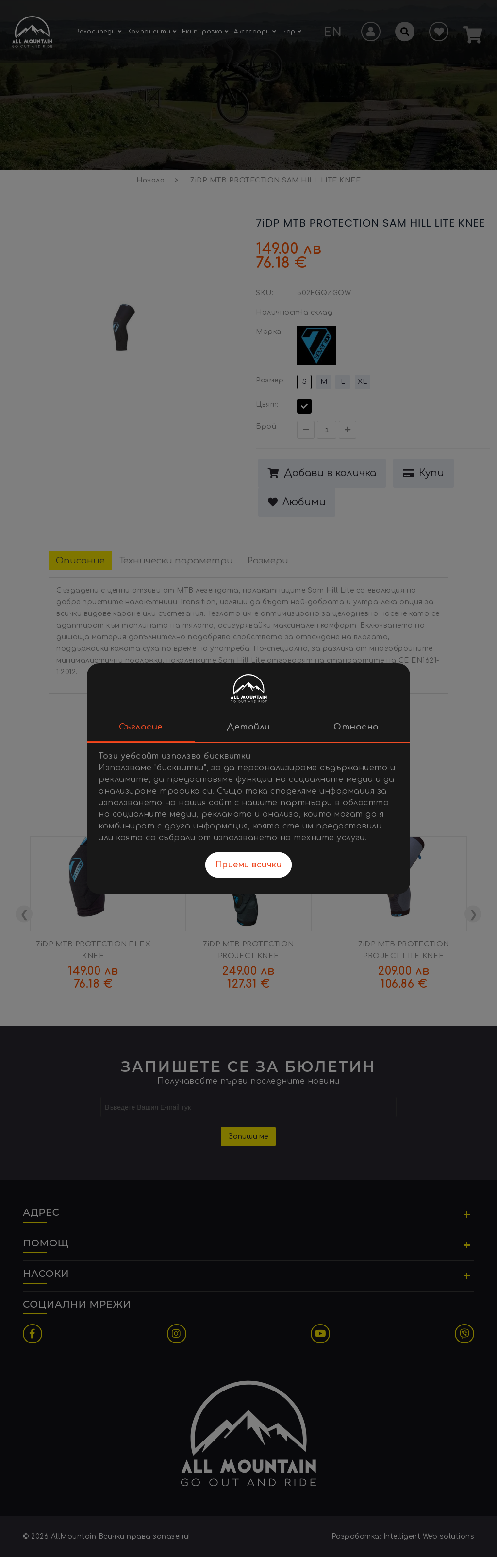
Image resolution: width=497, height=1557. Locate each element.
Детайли (248, 726)
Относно (356, 726)
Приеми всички (248, 865)
